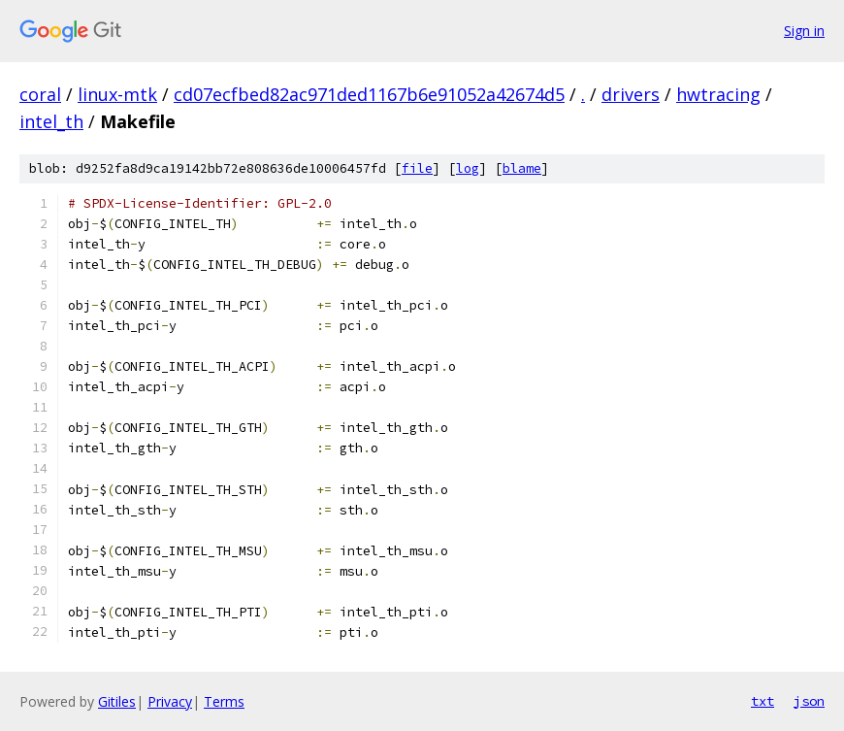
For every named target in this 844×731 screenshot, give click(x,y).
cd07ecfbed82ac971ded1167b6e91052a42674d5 (369, 94)
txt (762, 701)
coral (40, 94)
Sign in (804, 30)
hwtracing (718, 94)
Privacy (169, 701)
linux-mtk (117, 94)
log (467, 168)
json (809, 701)
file (417, 168)
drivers (630, 94)
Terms (224, 701)
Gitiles (117, 701)
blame (522, 168)
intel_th (51, 121)
